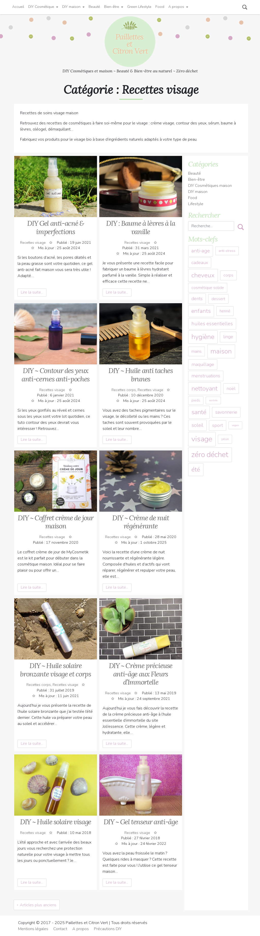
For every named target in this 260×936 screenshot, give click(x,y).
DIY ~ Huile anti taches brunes (140, 374)
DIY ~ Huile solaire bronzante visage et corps (55, 669)
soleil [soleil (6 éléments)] (197, 425)
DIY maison (71, 6)
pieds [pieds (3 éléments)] (195, 400)
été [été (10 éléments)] (195, 469)
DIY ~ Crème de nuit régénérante (140, 521)
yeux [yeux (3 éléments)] (225, 439)
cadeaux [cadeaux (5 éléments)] (199, 263)
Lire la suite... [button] (32, 292)
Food (159, 6)
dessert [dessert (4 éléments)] (218, 299)
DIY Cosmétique (41, 6)
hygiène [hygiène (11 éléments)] (202, 336)
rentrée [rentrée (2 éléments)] (213, 400)
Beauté (94, 6)
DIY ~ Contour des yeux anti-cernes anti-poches (56, 374)
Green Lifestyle (139, 6)
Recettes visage (33, 242)
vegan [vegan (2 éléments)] (235, 425)
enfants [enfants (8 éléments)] (201, 311)
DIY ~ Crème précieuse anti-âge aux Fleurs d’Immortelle (140, 673)
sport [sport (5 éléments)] (217, 425)
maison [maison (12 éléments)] (221, 351)
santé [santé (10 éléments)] (198, 412)
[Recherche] (211, 226)
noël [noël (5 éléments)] (231, 388)
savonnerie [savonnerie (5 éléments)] (226, 412)
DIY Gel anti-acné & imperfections (55, 227)
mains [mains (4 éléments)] (196, 351)
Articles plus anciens (38, 905)
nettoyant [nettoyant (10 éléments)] (204, 388)
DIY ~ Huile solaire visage (55, 821)
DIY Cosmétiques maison (210, 185)
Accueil (18, 6)
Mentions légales (33, 929)
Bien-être (111, 6)
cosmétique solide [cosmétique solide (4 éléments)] (207, 288)
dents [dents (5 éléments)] (197, 299)
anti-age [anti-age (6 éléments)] (200, 250)
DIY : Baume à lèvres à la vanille (140, 227)
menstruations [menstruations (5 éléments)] (205, 376)
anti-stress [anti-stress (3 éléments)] (227, 250)
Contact (60, 929)
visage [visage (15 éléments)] (201, 439)
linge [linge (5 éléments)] (228, 337)
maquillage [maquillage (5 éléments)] (202, 364)
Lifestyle (195, 204)
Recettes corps (123, 389)
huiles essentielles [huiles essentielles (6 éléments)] (212, 323)
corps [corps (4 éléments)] (228, 275)
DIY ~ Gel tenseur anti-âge (141, 821)
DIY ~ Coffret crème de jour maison (55, 521)
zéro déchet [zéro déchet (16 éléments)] (210, 454)
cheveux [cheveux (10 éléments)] (203, 275)
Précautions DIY (108, 929)
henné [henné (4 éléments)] (225, 311)
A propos (176, 6)
